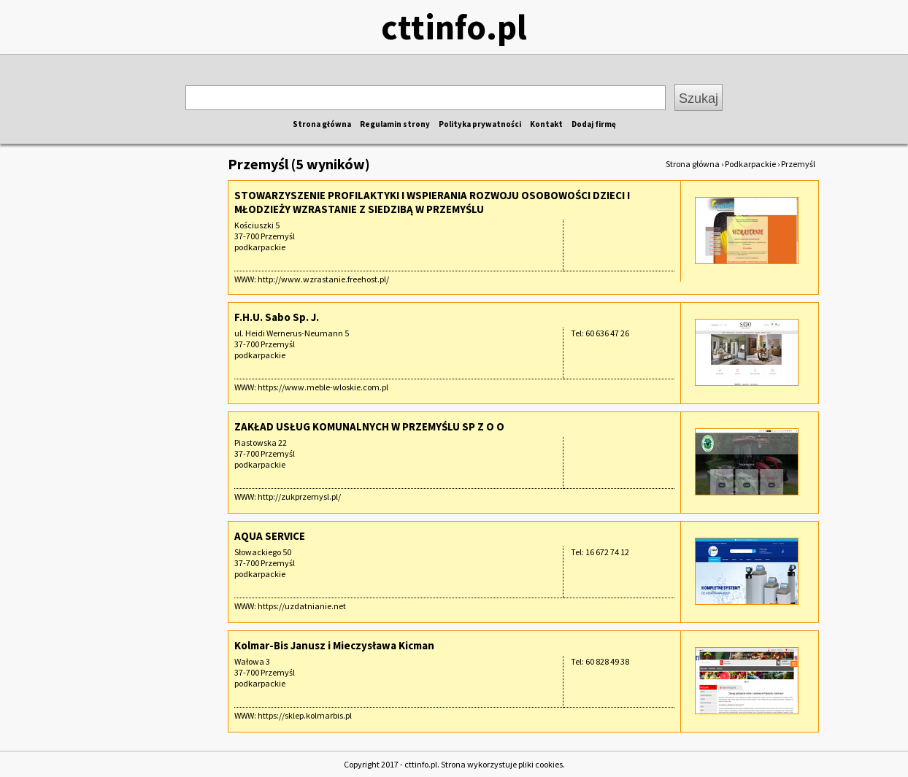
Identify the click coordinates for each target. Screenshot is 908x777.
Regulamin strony (395, 124)
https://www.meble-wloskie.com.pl (323, 387)
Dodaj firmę (594, 124)
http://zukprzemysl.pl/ (299, 496)
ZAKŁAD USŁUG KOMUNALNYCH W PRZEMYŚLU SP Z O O (369, 426)
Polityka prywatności (480, 124)
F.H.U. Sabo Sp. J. (276, 317)
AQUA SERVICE (269, 536)
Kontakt (546, 124)
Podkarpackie (750, 163)
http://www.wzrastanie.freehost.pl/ (323, 279)
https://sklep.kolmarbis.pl (305, 715)
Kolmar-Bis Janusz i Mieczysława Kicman (334, 645)
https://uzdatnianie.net (302, 605)
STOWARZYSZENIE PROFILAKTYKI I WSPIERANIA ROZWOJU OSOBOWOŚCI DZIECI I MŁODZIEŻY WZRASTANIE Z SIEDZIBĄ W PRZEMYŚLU (432, 202)
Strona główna (322, 124)
